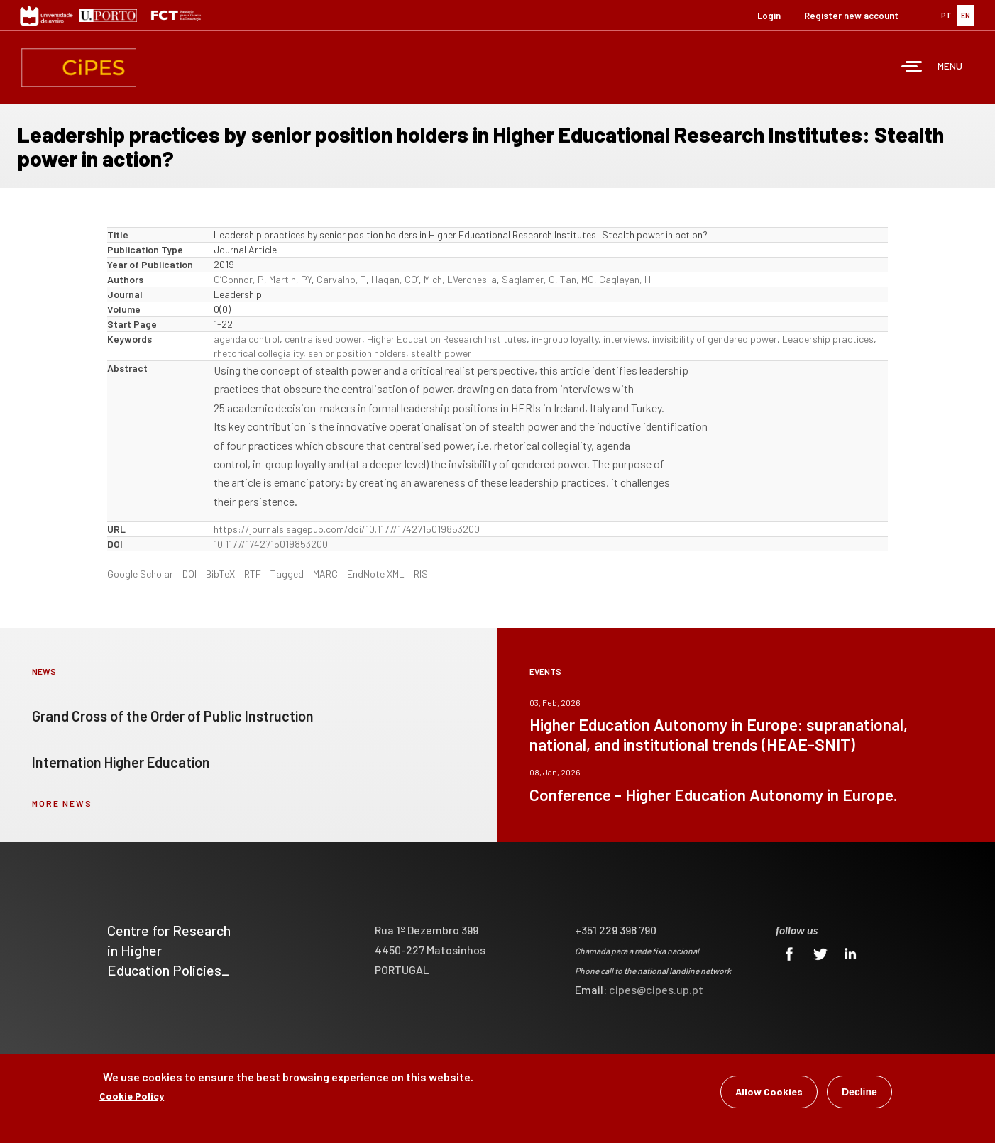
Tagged (287, 574)
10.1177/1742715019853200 (271, 544)
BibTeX (220, 574)
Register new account (851, 15)
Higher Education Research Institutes (447, 339)
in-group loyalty (565, 339)
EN (965, 15)
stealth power (441, 353)
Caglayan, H (625, 279)
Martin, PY (290, 279)
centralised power (323, 339)
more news (62, 803)
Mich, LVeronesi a (460, 279)
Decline (859, 1092)
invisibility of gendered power (714, 339)
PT (946, 15)
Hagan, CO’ (395, 279)
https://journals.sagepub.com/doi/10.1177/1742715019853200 (347, 529)
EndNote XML (376, 574)
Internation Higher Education (121, 762)
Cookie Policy (131, 1096)
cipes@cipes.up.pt (656, 989)
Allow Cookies (769, 1092)
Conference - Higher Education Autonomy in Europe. (713, 795)
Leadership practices (828, 339)
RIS (421, 574)
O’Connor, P (239, 279)
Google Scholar (140, 574)
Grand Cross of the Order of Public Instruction (173, 715)
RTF (252, 574)
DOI (189, 574)
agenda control (247, 339)
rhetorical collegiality (258, 353)
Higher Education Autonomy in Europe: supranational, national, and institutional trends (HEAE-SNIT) (718, 734)
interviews (625, 339)
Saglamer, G (528, 279)
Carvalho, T (341, 279)
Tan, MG (577, 279)
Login (769, 15)
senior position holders (357, 353)
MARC (325, 574)
